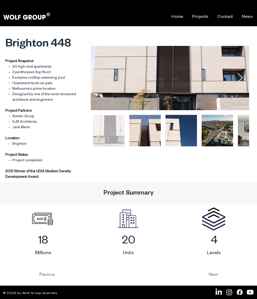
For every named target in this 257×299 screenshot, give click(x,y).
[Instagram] (229, 292)
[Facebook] (240, 292)
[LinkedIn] (219, 292)
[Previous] (60, 274)
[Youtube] (250, 292)
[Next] (200, 274)
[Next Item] (240, 78)
